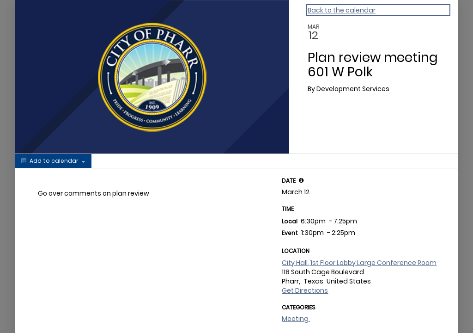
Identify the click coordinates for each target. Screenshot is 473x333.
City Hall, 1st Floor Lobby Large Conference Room (359, 262)
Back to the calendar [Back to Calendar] (342, 10)
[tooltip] (301, 180)
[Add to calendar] (53, 161)
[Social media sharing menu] (108, 161)
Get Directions (305, 290)
